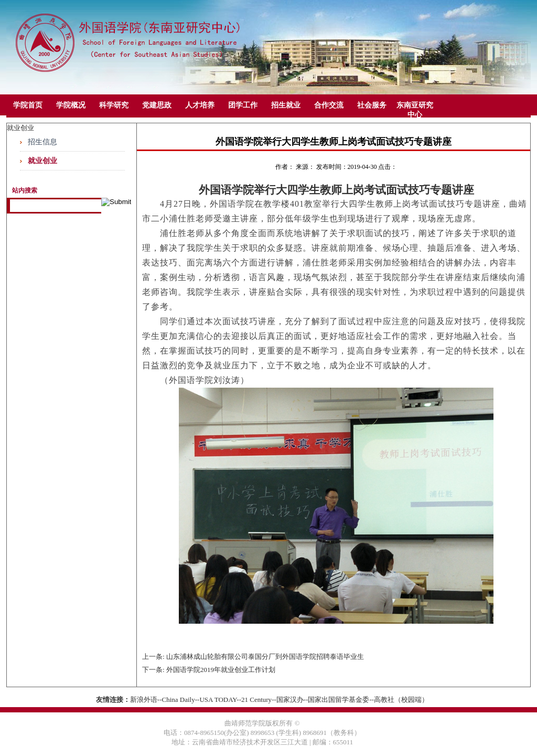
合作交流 (328, 105)
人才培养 (199, 105)
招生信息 (42, 142)
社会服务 (371, 105)
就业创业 (42, 161)
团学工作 (242, 105)
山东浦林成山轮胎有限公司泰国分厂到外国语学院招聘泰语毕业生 (265, 656)
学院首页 (27, 105)
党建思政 (156, 105)
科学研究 (113, 105)
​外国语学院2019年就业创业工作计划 (220, 670)
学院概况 (70, 105)
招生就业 (285, 105)
